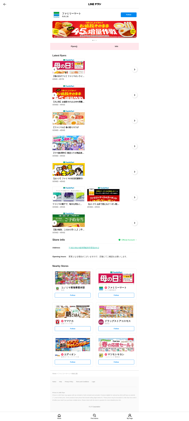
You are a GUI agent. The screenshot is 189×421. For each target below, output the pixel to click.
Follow (128, 15)
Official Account (128, 240)
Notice (54, 381)
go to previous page (5, 4)
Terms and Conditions (82, 381)
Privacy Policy (69, 381)
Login (93, 381)
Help (60, 381)
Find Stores (94, 418)
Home (59, 418)
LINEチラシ (94, 4)
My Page (130, 418)
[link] (56, 15)
